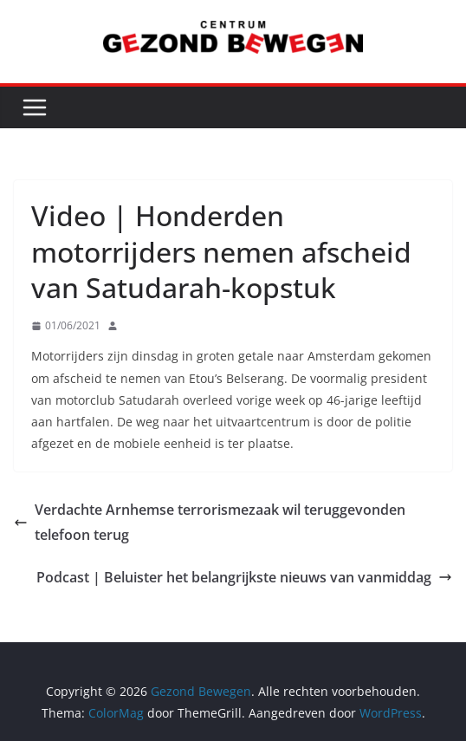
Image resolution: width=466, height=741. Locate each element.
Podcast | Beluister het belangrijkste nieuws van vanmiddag (244, 577)
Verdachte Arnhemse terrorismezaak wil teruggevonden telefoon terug (209, 522)
